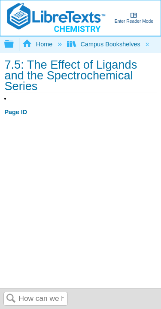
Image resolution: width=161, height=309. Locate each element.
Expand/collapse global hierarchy (14, 44)
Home (38, 44)
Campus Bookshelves (104, 44)
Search (11, 299)
